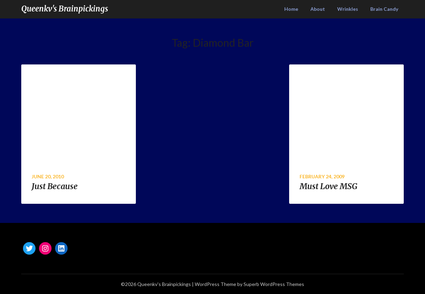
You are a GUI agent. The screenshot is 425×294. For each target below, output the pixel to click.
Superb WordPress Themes (274, 284)
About (317, 9)
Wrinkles (347, 9)
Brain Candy (384, 9)
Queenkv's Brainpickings (64, 9)
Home (291, 9)
